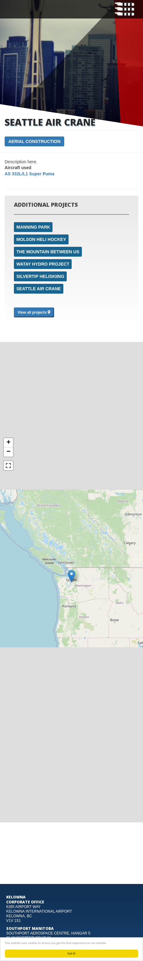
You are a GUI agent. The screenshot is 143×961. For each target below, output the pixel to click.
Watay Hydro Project (42, 264)
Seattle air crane (38, 288)
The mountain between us (47, 251)
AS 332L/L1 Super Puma (29, 173)
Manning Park (33, 227)
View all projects (34, 312)
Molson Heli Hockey (41, 239)
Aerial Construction (34, 141)
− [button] (8, 452)
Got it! (71, 953)
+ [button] (8, 442)
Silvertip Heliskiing (40, 276)
